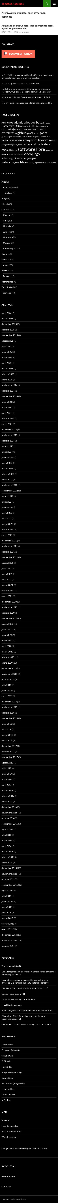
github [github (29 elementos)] (22, 133)
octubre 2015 (8, 879)
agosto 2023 (7, 446)
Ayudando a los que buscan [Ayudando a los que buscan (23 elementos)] (27, 122)
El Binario (6, 1061)
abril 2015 (6, 912)
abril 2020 (6, 646)
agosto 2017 (7, 762)
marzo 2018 (7, 735)
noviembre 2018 (9, 707)
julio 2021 (6, 568)
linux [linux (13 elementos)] (48, 136)
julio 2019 (6, 685)
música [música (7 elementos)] (53, 140)
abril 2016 (6, 846)
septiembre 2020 (10, 618)
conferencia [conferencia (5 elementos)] (43, 126)
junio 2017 (7, 773)
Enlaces (6, 276)
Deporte (6, 254)
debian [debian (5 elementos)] (30, 129)
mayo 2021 (7, 574)
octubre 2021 (8, 551)
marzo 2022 (7, 524)
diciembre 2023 (9, 429)
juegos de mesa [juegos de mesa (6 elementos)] (39, 137)
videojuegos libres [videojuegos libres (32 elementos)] (15, 162)
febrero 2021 (8, 590)
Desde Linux (7, 1078)
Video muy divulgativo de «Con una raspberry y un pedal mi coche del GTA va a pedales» (28, 76)
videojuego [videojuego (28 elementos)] (32, 154)
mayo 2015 (7, 907)
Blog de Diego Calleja (12, 1072)
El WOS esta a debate (12, 1005)
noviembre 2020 (9, 607)
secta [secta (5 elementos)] (15, 150)
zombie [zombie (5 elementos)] (53, 163)
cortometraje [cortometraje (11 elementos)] (8, 129)
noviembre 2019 (9, 674)
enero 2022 (7, 535)
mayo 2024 (7, 407)
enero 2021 (7, 596)
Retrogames (7, 281)
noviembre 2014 (9, 940)
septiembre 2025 (10, 335)
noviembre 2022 (9, 485)
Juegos (6, 231)
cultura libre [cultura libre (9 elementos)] (21, 129)
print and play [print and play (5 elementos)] (10, 145)
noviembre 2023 (9, 435)
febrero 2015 (8, 923)
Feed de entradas (10, 1126)
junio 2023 (7, 457)
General (5, 259)
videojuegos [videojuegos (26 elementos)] (28, 158)
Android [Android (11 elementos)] (6, 122)
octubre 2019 (8, 679)
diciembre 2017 (9, 746)
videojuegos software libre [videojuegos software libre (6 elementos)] (39, 162)
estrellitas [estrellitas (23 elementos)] (8, 133)
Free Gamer (7, 1044)
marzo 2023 (7, 468)
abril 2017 (6, 785)
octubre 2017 (8, 751)
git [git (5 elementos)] (16, 133)
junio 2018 (7, 723)
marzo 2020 (7, 651)
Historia (7, 226)
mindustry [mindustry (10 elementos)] (14, 140)
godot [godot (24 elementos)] (43, 133)
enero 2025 (7, 379)
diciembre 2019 (9, 668)
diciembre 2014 (9, 934)
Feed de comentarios (11, 1131)
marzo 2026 (7, 318)
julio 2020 (6, 629)
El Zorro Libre (8, 1089)
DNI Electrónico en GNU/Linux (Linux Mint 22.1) (25, 988)
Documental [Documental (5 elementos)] (41, 129)
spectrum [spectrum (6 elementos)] (49, 150)
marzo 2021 (7, 585)
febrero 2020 (8, 657)
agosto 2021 (7, 562)
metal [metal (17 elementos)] (5, 140)
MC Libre (6, 1100)
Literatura (8, 237)
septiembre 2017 (10, 757)
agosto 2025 (7, 340)
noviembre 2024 (9, 385)
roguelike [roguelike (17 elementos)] (7, 149)
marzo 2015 (7, 918)
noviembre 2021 (9, 546)
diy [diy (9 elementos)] (34, 129)
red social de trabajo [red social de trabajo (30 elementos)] (37, 144)
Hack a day (7, 1066)
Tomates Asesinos (13, 3)
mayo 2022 (7, 513)
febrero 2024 (8, 418)
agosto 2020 (7, 624)
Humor (5, 265)
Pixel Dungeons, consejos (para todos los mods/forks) (27, 1010)
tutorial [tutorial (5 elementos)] (15, 154)
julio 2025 (6, 346)
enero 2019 (7, 696)
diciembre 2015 (9, 868)
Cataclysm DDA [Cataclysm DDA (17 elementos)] (11, 126)
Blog (4, 198)
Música (6, 242)
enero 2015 (7, 929)
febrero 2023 (8, 474)
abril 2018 (6, 729)
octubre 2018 (8, 712)
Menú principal (54, 3)
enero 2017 (7, 801)
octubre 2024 (8, 390)
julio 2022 (6, 501)
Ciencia (5, 204)
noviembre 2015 (9, 873)
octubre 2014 (8, 946)
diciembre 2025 (9, 324)
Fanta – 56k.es (8, 1094)
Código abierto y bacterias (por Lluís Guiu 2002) (24, 1148)
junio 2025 (7, 352)
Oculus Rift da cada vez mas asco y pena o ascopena (26, 1024)
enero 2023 (7, 479)
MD (14, 32)
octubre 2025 (8, 329)
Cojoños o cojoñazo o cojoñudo (24, 83)
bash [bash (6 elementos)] (48, 123)
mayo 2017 (7, 779)
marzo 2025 (7, 368)
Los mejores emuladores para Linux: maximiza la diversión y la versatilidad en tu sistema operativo (25, 981)
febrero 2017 (8, 796)
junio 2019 (7, 690)
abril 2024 (6, 413)
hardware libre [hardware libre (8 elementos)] (19, 136)
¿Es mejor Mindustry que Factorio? (18, 999)
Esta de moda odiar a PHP (14, 994)
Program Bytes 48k (11, 1050)
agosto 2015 (7, 890)
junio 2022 (7, 507)
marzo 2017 (7, 790)
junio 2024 (7, 401)
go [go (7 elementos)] (38, 133)
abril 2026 (6, 313)
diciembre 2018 (9, 701)
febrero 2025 (8, 374)
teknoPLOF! (7, 1055)
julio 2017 (6, 768)
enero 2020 (7, 662)
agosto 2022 (7, 496)
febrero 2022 (8, 529)
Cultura (5, 209)
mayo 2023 (7, 463)
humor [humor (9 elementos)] (29, 136)
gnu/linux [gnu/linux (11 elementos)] (32, 133)
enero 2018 (7, 740)
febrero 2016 (8, 857)
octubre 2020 (8, 612)
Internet (5, 270)
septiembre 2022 (10, 490)
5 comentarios (23, 32)
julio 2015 (6, 896)
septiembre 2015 (10, 884)
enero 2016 (7, 862)
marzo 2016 (7, 851)
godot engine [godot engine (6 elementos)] (7, 137)
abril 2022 (6, 518)
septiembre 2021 (10, 557)
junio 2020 (7, 635)
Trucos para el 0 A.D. (11, 966)
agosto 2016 (7, 829)
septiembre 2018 (10, 718)
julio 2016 (6, 835)
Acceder (6, 1120)
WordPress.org (9, 1137)
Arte (4, 181)
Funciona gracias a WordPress (14, 1199)
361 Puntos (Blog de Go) (13, 1083)
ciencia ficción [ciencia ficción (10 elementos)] (28, 126)
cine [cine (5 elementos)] (37, 126)
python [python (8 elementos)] (19, 144)
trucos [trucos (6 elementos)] (9, 154)
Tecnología (7, 287)
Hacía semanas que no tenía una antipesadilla (30, 102)
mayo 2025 (7, 357)
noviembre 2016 (9, 812)
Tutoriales (6, 292)
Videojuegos (9, 248)
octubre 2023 (8, 440)
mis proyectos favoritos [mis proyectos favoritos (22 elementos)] (34, 140)
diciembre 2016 (9, 807)
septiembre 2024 (10, 396)
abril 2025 (6, 363)
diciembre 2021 (9, 540)
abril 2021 (6, 579)
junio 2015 (7, 901)
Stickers (8, 193)
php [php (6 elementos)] (3, 145)
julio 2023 (6, 451)
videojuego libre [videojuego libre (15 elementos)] (11, 158)
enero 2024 (7, 424)
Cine (5, 220)
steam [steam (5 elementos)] (4, 154)
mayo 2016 (7, 840)
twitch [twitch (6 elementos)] (21, 154)
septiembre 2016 (10, 823)
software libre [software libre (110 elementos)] (31, 149)
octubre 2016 (8, 818)
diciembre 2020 (9, 601)
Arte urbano (9, 187)
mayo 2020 (7, 640)
